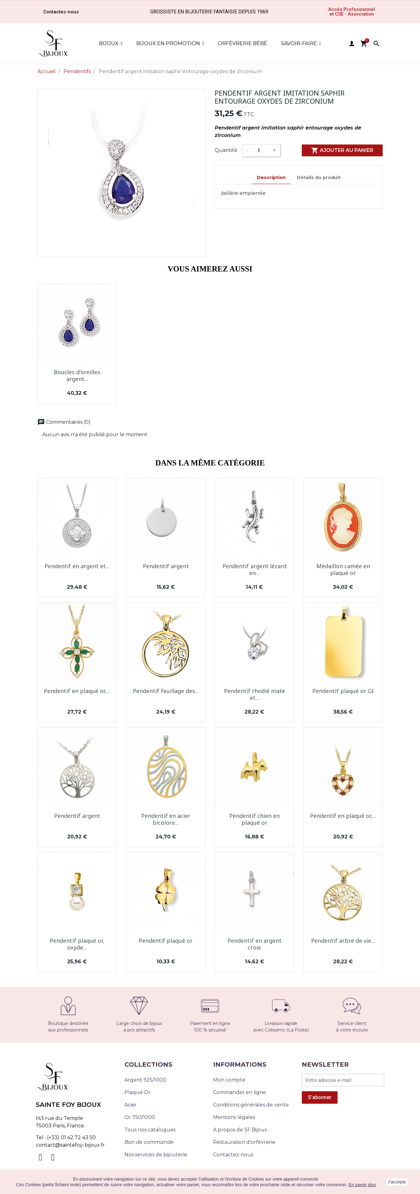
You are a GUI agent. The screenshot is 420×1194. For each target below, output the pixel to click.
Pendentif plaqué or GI (343, 691)
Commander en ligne (239, 1092)
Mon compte (229, 1080)
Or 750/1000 (139, 1117)
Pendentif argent (166, 566)
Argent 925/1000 (145, 1080)
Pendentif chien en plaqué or (254, 819)
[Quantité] (260, 150)
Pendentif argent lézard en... (254, 569)
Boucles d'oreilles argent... (77, 375)
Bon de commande (149, 1142)
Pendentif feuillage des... (166, 691)
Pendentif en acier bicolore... (165, 819)
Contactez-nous (233, 1155)
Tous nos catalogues (149, 1130)
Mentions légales (234, 1117)
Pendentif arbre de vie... (343, 940)
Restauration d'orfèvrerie (244, 1142)
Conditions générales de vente (251, 1105)
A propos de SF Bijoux (240, 1130)
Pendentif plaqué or (166, 940)
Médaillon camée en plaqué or (343, 569)
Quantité (226, 150)
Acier (130, 1105)
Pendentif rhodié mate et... (254, 694)
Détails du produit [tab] (319, 177)
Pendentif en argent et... (77, 566)
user (351, 43)
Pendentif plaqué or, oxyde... (77, 944)
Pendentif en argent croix (254, 944)
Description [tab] (271, 177)
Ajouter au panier (342, 150)
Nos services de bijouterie (155, 1155)
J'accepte (397, 1181)
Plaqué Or (137, 1092)
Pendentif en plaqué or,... (77, 691)
